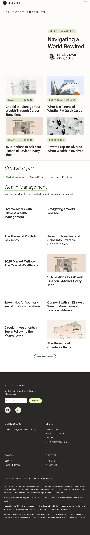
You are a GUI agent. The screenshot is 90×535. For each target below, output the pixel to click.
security (8, 460)
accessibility (52, 465)
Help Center (51, 460)
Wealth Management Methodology (21, 429)
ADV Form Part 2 (53, 429)
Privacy (49, 437)
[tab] (16, 177)
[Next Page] (45, 356)
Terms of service (12, 465)
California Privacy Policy (57, 441)
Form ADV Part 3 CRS (56, 433)
